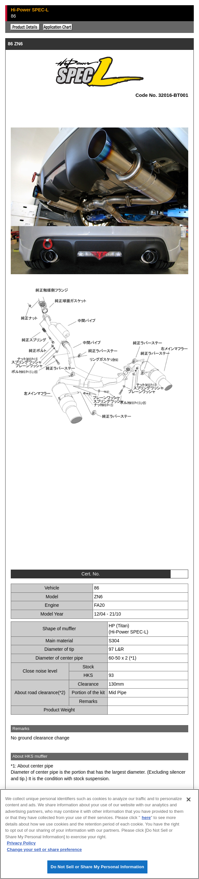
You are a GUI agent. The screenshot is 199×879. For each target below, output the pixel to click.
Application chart (57, 27)
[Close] (188, 799)
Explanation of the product (25, 27)
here (146, 817)
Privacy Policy (21, 843)
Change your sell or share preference (44, 849)
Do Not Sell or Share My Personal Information (97, 867)
